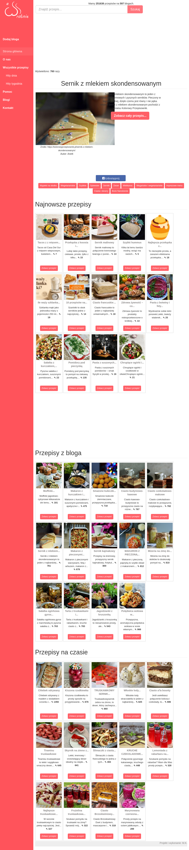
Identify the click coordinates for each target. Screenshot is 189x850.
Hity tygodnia (12, 83)
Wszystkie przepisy (16, 67)
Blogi (6, 99)
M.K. (184, 843)
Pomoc (7, 91)
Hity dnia (10, 75)
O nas (7, 59)
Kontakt (8, 107)
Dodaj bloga (11, 39)
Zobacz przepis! (49, 268)
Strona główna (12, 51)
